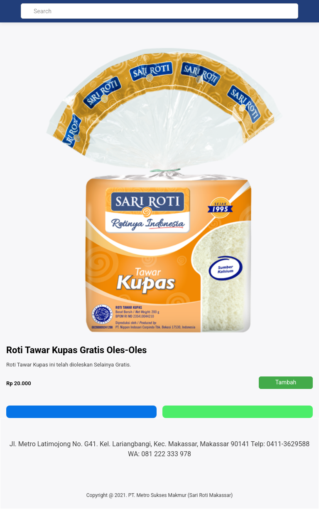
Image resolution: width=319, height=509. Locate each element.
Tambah (286, 382)
